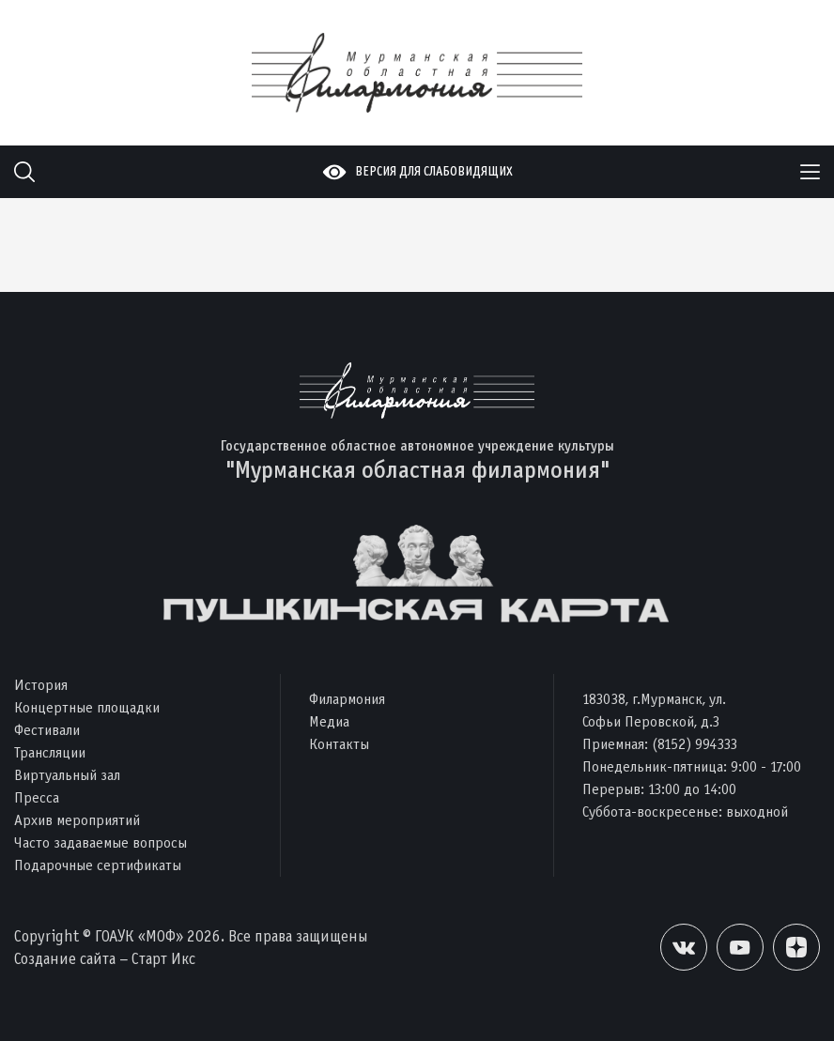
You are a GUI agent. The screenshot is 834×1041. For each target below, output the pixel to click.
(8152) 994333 (694, 744)
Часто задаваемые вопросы (100, 842)
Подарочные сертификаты (97, 865)
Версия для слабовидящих (434, 171)
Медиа (329, 721)
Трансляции (49, 752)
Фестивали (47, 730)
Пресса (36, 797)
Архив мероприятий (77, 820)
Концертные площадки (87, 707)
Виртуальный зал (67, 775)
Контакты (339, 744)
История (41, 685)
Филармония (347, 699)
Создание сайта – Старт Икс (104, 959)
